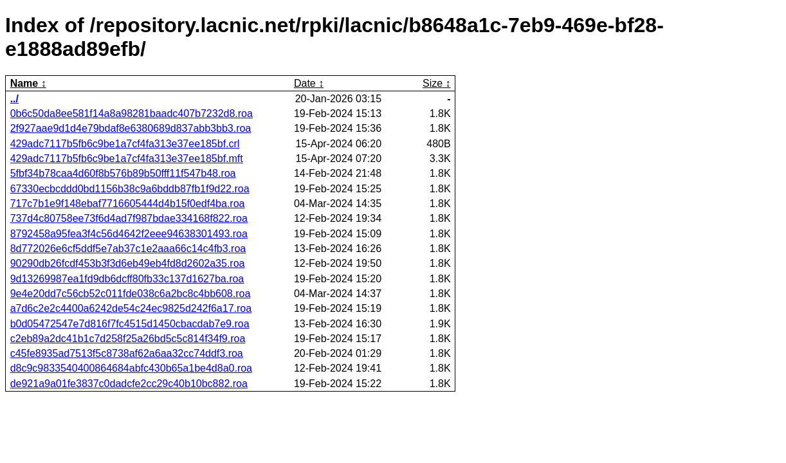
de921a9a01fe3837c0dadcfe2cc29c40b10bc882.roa (129, 383)
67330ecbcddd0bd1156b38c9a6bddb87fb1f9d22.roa (130, 188)
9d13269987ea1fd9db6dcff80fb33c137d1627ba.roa (127, 278)
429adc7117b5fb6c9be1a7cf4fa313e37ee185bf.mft (126, 158)
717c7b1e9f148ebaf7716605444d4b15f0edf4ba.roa (127, 203)
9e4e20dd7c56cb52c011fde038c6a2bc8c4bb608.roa (130, 293)
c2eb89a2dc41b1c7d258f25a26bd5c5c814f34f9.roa (128, 338)
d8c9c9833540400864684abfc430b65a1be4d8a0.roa (131, 368)
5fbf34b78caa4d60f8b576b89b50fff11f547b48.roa (123, 173)
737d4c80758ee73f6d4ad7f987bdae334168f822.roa (129, 218)
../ (14, 98)
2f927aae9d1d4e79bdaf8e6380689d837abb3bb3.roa (130, 128)
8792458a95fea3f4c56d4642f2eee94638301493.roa (129, 233)
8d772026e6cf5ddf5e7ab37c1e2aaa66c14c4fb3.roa (128, 248)
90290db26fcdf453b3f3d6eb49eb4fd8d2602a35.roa (127, 263)
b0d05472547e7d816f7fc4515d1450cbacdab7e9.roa (130, 323)
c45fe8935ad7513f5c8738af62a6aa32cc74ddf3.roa (126, 353)
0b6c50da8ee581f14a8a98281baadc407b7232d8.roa (131, 113)
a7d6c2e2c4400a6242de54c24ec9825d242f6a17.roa (130, 308)
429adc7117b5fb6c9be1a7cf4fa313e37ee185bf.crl (125, 143)
